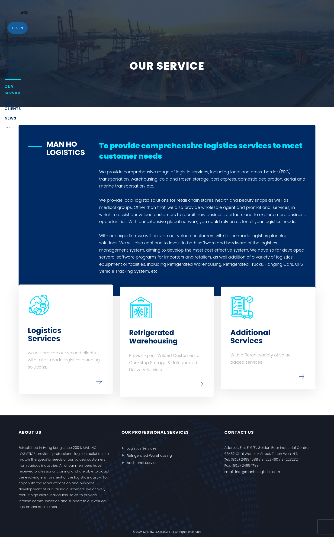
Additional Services (140, 460)
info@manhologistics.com (257, 469)
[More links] (250, 14)
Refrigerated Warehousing (147, 453)
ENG (297, 12)
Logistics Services (139, 445)
